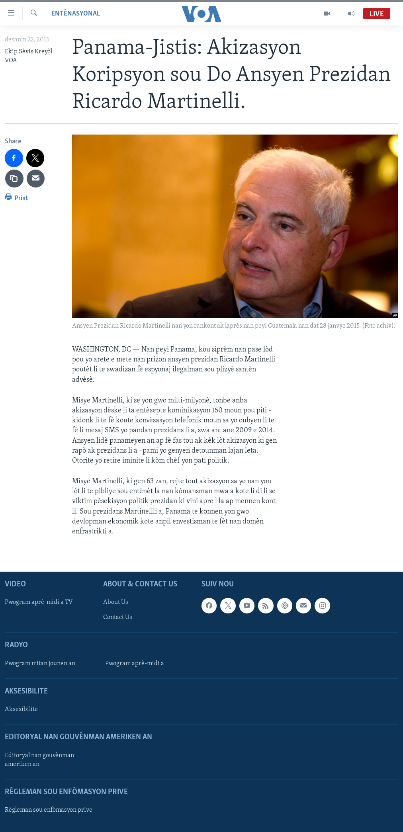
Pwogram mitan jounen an (40, 663)
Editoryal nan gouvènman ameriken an (39, 760)
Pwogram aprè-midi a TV (39, 603)
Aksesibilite (21, 709)
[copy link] (14, 179)
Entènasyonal (75, 14)
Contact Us (117, 618)
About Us (115, 603)
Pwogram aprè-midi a (134, 663)
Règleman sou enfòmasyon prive (48, 810)
